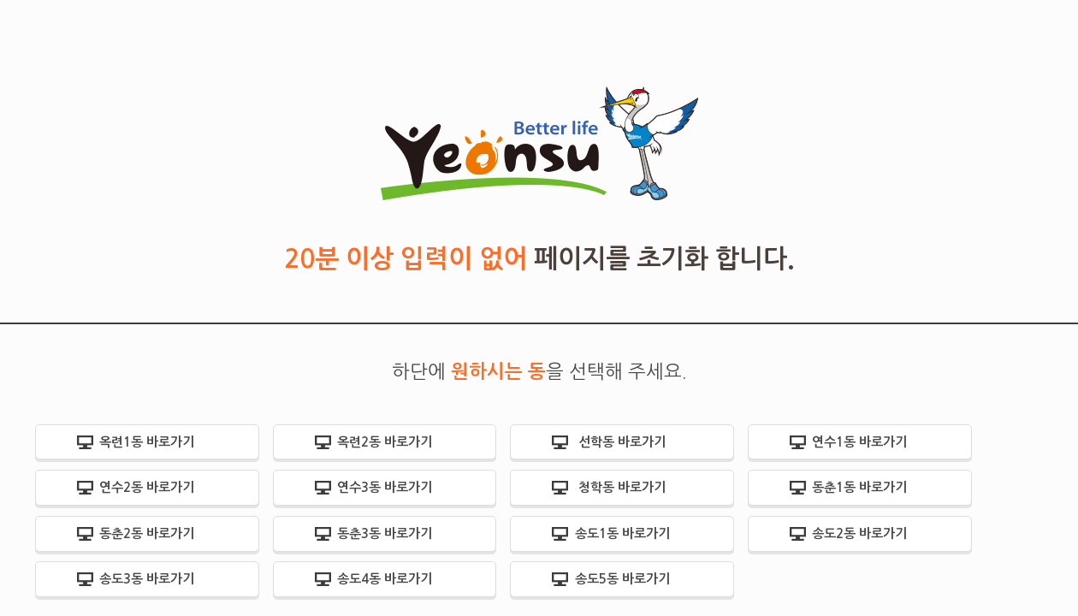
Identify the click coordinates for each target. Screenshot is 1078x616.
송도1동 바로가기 (622, 533)
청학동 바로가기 (622, 487)
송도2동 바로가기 (859, 533)
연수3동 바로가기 (384, 487)
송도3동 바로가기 (146, 578)
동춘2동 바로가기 (146, 533)
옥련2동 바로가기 (384, 441)
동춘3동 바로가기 (384, 533)
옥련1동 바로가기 (146, 441)
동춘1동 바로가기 (859, 487)
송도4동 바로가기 (384, 578)
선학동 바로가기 (622, 441)
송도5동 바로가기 (622, 578)
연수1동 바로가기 (859, 441)
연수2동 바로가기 (146, 487)
